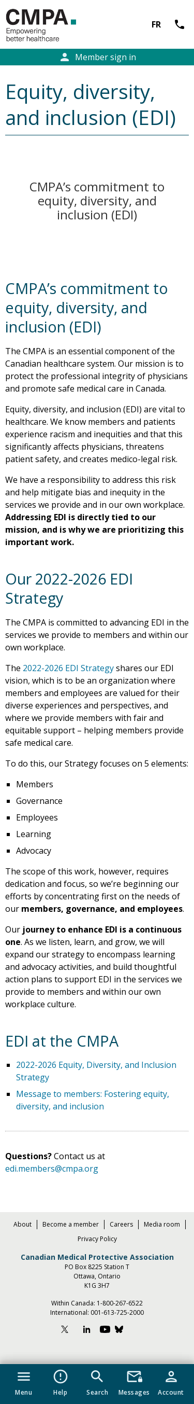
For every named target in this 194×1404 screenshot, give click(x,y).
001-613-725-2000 (117, 1312)
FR (156, 24)
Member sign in (97, 57)
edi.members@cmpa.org (51, 1168)
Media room (162, 1224)
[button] (23, 1380)
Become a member (70, 1224)
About (22, 1224)
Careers (121, 1224)
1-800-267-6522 (120, 1303)
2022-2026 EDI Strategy (68, 668)
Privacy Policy (97, 1238)
